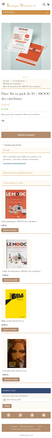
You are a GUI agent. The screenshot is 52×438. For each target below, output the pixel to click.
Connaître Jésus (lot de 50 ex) (14, 371)
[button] (6, 46)
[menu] (26, 12)
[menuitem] (26, 12)
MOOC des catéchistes (12, 84)
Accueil (6, 81)
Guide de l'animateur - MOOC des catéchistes (21, 271)
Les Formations (19, 81)
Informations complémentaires (18, 172)
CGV (39, 426)
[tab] (26, 150)
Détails (6, 150)
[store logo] (21, 5)
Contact (14, 426)
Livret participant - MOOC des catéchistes (18, 221)
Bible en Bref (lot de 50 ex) (12, 321)
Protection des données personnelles (26, 429)
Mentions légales (27, 426)
